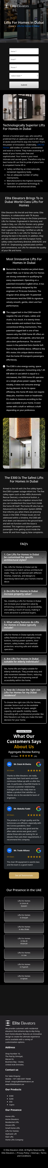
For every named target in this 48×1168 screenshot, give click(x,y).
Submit (24, 85)
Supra (11, 1104)
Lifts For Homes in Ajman (24, 977)
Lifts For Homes (12, 1131)
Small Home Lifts (12, 1128)
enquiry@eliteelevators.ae (22, 1081)
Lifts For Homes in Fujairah (24, 965)
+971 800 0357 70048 (22, 1079)
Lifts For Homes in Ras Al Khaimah (24, 941)
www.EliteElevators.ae (14, 1084)
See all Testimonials (24, 875)
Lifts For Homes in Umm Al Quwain (24, 903)
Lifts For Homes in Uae (24, 953)
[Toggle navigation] (40, 5)
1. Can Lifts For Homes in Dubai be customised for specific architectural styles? (21, 557)
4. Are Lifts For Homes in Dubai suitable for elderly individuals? (21, 660)
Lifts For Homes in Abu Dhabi (24, 928)
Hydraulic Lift (11, 1134)
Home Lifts (10, 1116)
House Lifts (10, 1125)
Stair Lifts (9, 1137)
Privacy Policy (23, 1153)
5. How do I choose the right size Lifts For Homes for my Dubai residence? (22, 692)
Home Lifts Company (14, 1139)
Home (11, 26)
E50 (10, 1101)
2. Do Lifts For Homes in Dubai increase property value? (21, 593)
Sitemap (35, 1153)
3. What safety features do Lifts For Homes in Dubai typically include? (21, 625)
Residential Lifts (12, 1122)
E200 (11, 1099)
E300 (11, 1096)
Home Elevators (12, 1119)
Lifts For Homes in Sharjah (24, 916)
